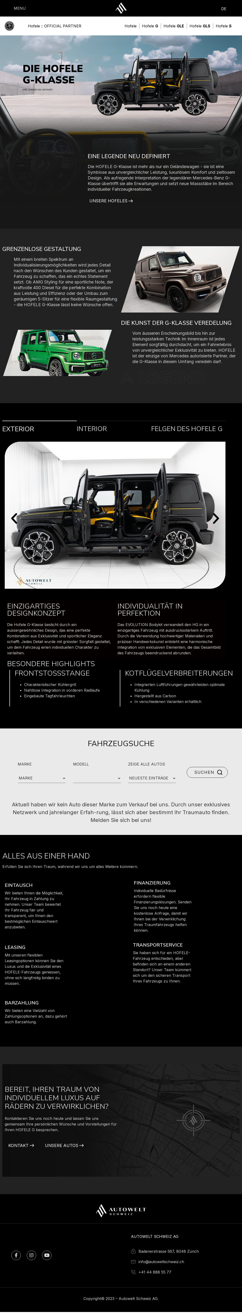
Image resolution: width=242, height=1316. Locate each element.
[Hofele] (130, 26)
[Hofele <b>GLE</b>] (173, 26)
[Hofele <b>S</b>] (224, 26)
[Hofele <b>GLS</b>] (200, 26)
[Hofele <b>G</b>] (150, 26)
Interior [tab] (92, 432)
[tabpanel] (115, 578)
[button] (14, 523)
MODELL (81, 768)
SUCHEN (204, 776)
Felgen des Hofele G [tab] (187, 432)
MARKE (25, 768)
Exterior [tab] (18, 433)
